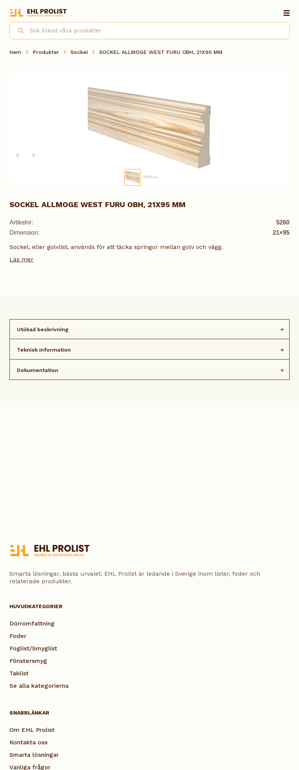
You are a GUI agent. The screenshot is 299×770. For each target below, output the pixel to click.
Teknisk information (44, 350)
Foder (17, 635)
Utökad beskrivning (43, 329)
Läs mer (21, 259)
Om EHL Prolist (32, 729)
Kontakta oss (28, 742)
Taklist (19, 673)
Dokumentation (37, 370)
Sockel (79, 52)
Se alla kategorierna (39, 685)
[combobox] (149, 30)
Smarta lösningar (34, 754)
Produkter (46, 52)
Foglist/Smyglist (33, 648)
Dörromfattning (32, 623)
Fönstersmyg (28, 660)
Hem (15, 52)
